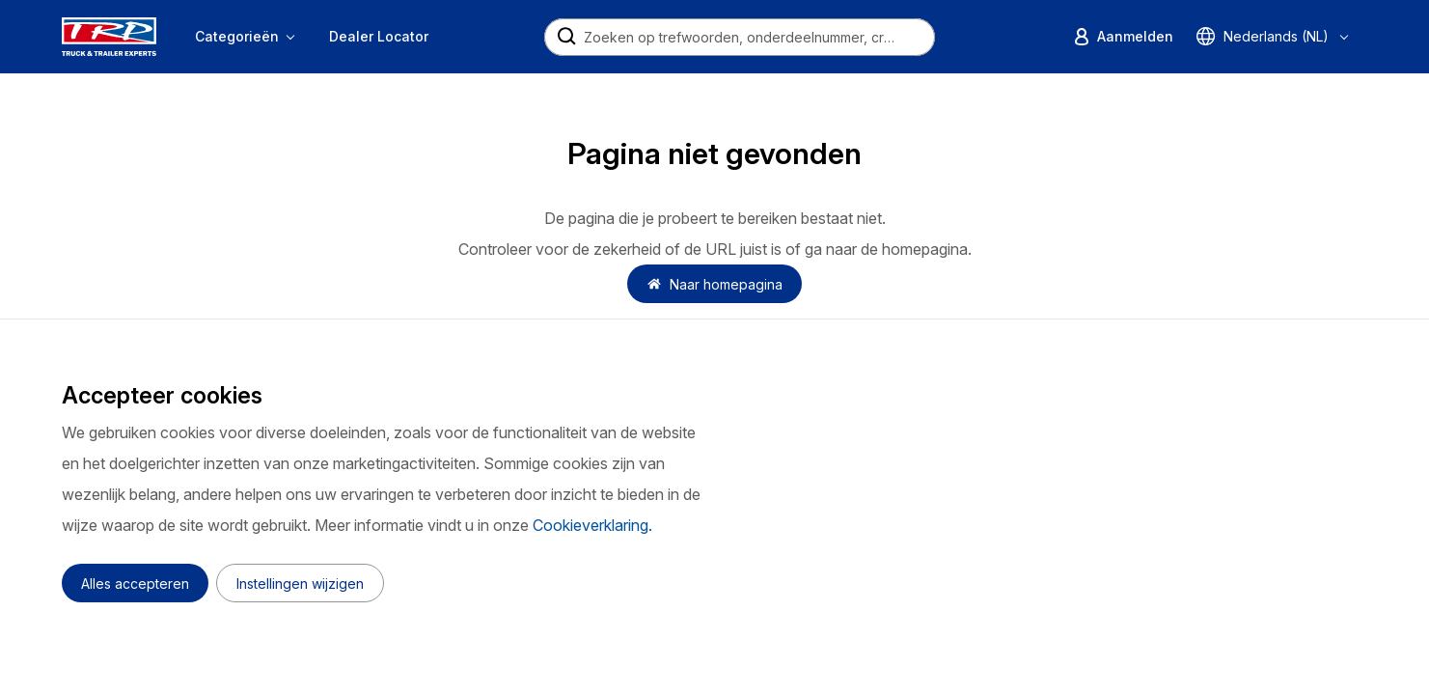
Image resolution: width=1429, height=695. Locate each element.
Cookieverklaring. (592, 525)
